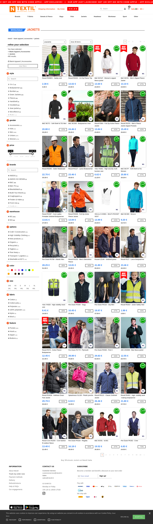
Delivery (12, 476)
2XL (9, 284)
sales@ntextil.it (48, 474)
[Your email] (87, 472)
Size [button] (11, 277)
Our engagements (15, 485)
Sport (125, 16)
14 (140, 37)
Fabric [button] (12, 290)
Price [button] (12, 141)
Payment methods (15, 473)
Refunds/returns (15, 479)
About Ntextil (13, 467)
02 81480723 (47, 479)
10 (136, 451)
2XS (9, 281)
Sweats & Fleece (46, 16)
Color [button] (12, 261)
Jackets (84, 16)
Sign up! (102, 472)
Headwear (97, 16)
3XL (15, 284)
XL (34, 281)
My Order (61, 9)
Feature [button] (13, 319)
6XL (34, 284)
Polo (72, 16)
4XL (21, 284)
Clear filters (23, 62)
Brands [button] (13, 161)
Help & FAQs (14, 482)
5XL (28, 284)
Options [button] (13, 223)
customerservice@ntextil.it (52, 469)
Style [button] (12, 69)
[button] (125, 9)
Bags (61, 16)
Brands (17, 16)
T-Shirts (30, 16)
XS (15, 281)
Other (136, 16)
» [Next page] (144, 37)
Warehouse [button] (15, 207)
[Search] (111, 9)
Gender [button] (13, 116)
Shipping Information (46, 9)
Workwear (112, 16)
